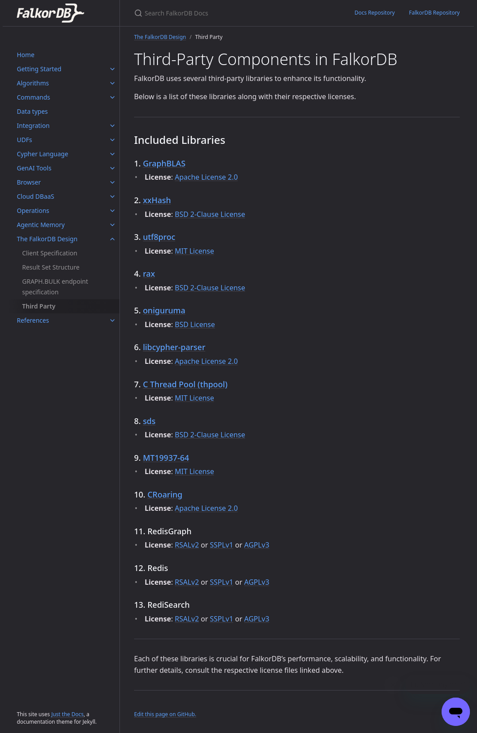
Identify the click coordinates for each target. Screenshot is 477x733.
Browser (29, 182)
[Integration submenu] (112, 126)
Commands (33, 97)
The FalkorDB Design (47, 239)
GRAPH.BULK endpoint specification (55, 286)
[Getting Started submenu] (112, 69)
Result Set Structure (51, 267)
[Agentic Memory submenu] (112, 225)
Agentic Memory (41, 224)
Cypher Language (42, 154)
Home (26, 54)
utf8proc (159, 236)
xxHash (157, 200)
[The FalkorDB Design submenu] (112, 239)
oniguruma (164, 310)
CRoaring (164, 494)
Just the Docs (67, 714)
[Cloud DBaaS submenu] (112, 196)
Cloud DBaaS (35, 196)
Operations (33, 210)
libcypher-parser (174, 347)
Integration (33, 125)
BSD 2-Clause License (210, 214)
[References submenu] (112, 320)
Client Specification (49, 253)
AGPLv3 (256, 545)
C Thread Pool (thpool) (185, 384)
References (33, 320)
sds (149, 421)
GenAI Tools (34, 168)
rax (149, 273)
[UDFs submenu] (112, 140)
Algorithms (33, 83)
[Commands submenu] (112, 97)
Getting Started (39, 69)
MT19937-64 (166, 457)
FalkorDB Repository (434, 12)
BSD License (195, 324)
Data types (32, 111)
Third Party (38, 306)
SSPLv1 (221, 545)
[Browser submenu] (112, 182)
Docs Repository (374, 12)
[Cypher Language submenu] (112, 154)
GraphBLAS (164, 163)
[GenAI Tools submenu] (112, 168)
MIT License (194, 251)
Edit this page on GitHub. (165, 714)
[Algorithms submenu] (112, 83)
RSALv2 (187, 545)
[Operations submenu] (112, 211)
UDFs (24, 139)
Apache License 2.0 (206, 177)
